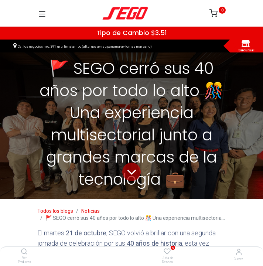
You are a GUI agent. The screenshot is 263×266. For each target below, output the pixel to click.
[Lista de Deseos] (167, 251)
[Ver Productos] (24, 252)
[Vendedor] (238, 252)
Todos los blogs (55, 211)
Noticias (90, 211)
